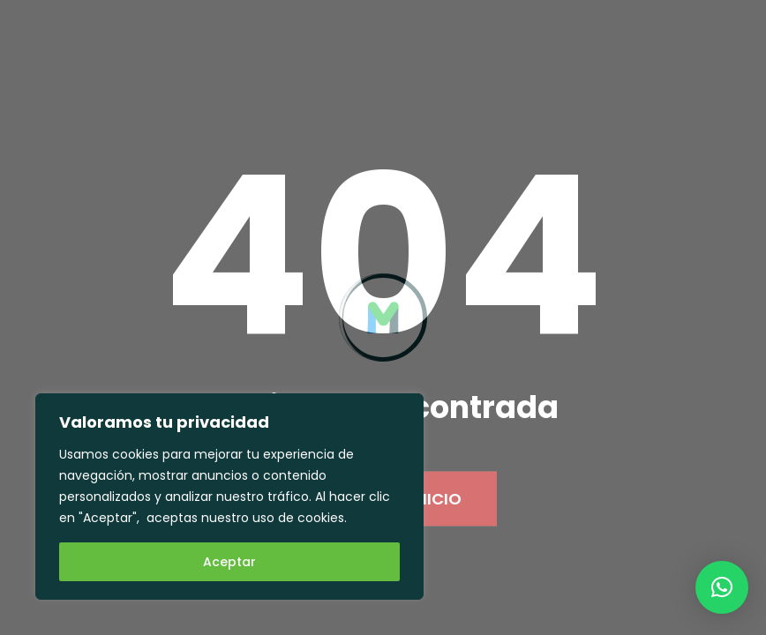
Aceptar (229, 562)
